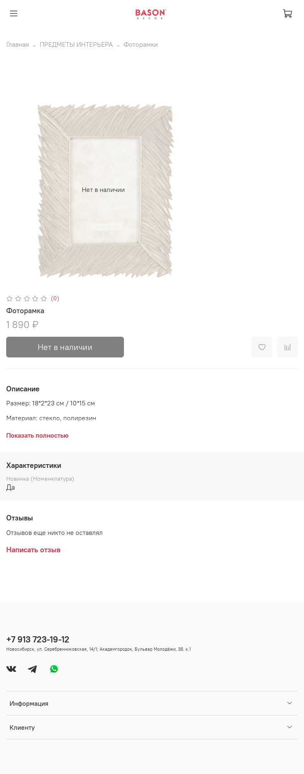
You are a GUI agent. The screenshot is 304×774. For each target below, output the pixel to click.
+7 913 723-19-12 (37, 639)
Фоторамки (141, 44)
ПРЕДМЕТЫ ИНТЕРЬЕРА (76, 44)
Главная (17, 44)
